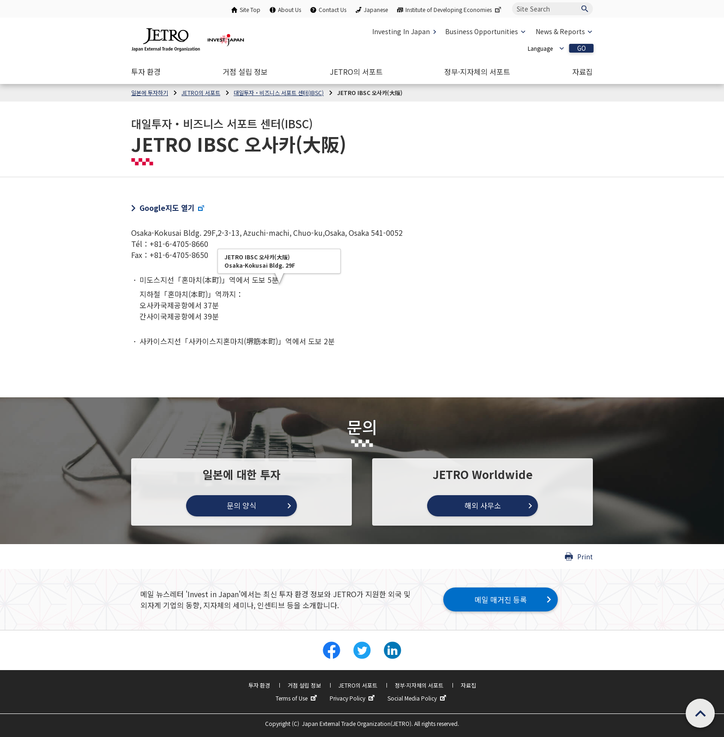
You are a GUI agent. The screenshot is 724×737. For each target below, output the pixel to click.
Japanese (376, 9)
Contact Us (332, 9)
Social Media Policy (417, 698)
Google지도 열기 (172, 207)
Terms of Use (297, 698)
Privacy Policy (353, 698)
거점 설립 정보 (304, 685)
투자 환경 (259, 685)
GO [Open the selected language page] (581, 48)
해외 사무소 (483, 505)
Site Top (250, 9)
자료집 (468, 685)
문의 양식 (241, 505)
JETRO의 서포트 (357, 685)
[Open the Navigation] (146, 71)
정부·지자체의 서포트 (419, 685)
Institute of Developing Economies (454, 9)
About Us (289, 9)
